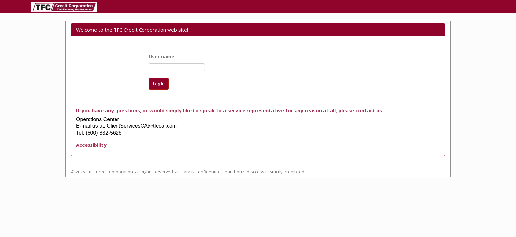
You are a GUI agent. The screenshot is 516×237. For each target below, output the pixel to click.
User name (161, 56)
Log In (159, 84)
